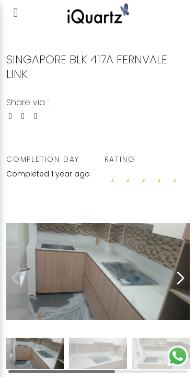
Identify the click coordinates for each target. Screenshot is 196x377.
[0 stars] (112, 175)
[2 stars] (144, 175)
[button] (178, 278)
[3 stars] (159, 175)
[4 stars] (175, 175)
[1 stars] (128, 175)
